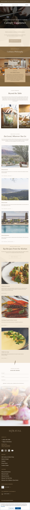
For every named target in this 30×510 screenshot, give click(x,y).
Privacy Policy (3, 506)
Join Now (8, 487)
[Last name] (15, 376)
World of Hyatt (4, 459)
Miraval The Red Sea (6, 478)
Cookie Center (5, 465)
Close (18, 508)
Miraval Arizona (5, 476)
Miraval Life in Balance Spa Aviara (9, 480)
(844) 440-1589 (6, 439)
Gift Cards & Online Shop (7, 457)
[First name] (15, 373)
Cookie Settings (11, 508)
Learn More (7, 493)
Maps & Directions (7, 441)
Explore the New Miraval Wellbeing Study (19, 2)
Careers (3, 461)
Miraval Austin (4, 474)
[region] (15, 506)
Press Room (4, 463)
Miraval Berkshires (6, 471)
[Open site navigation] (2, 4)
